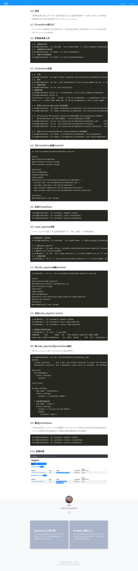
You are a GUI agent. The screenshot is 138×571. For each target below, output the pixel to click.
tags (131, 3)
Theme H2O (76, 568)
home (122, 3)
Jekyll (68, 568)
